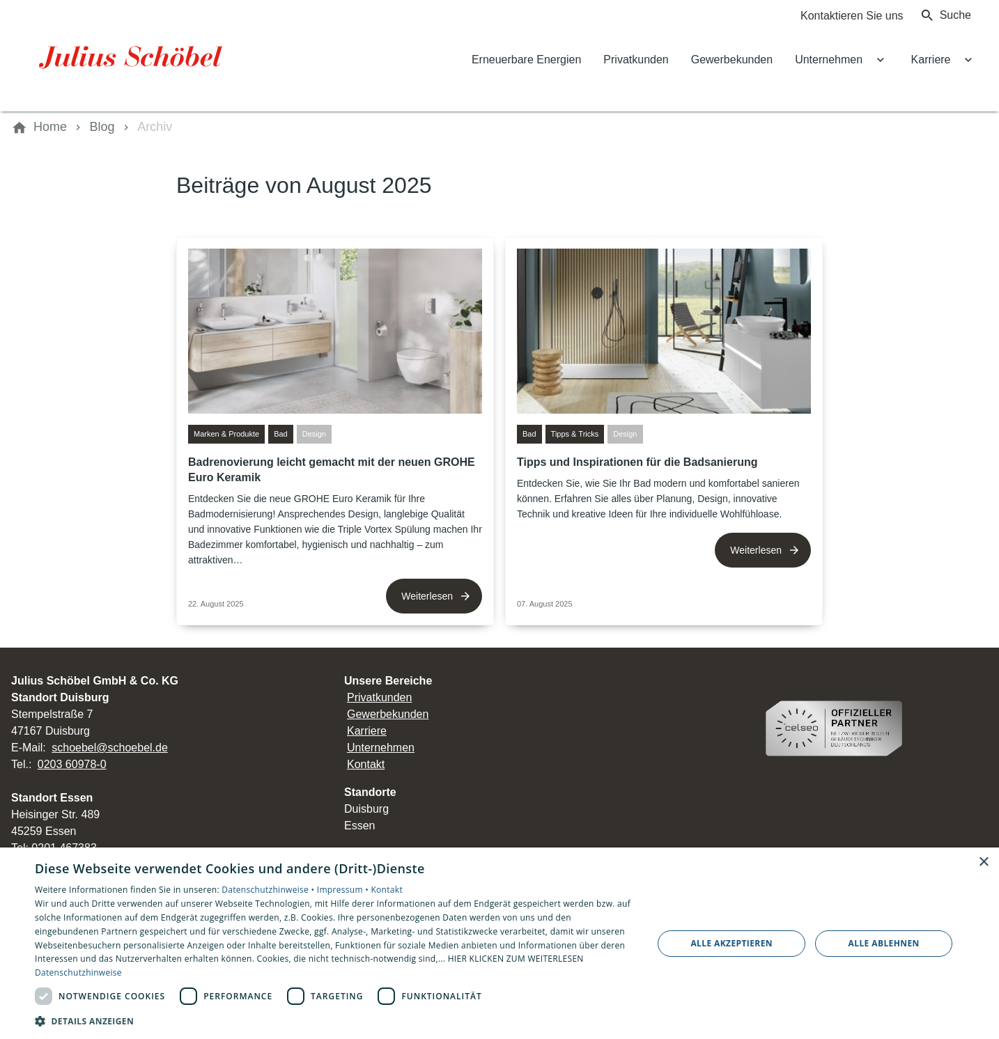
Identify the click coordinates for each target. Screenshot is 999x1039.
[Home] (50, 127)
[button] (335, 1021)
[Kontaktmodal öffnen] (841, 15)
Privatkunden (379, 697)
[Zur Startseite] (133, 55)
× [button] (983, 862)
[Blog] (102, 127)
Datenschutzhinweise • (269, 890)
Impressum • (344, 890)
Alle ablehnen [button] (884, 943)
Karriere (367, 731)
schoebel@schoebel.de (110, 747)
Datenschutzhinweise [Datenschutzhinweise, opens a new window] (78, 972)
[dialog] (499, 943)
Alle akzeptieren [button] (731, 943)
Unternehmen (381, 747)
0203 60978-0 (72, 764)
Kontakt (366, 764)
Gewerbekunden (387, 714)
